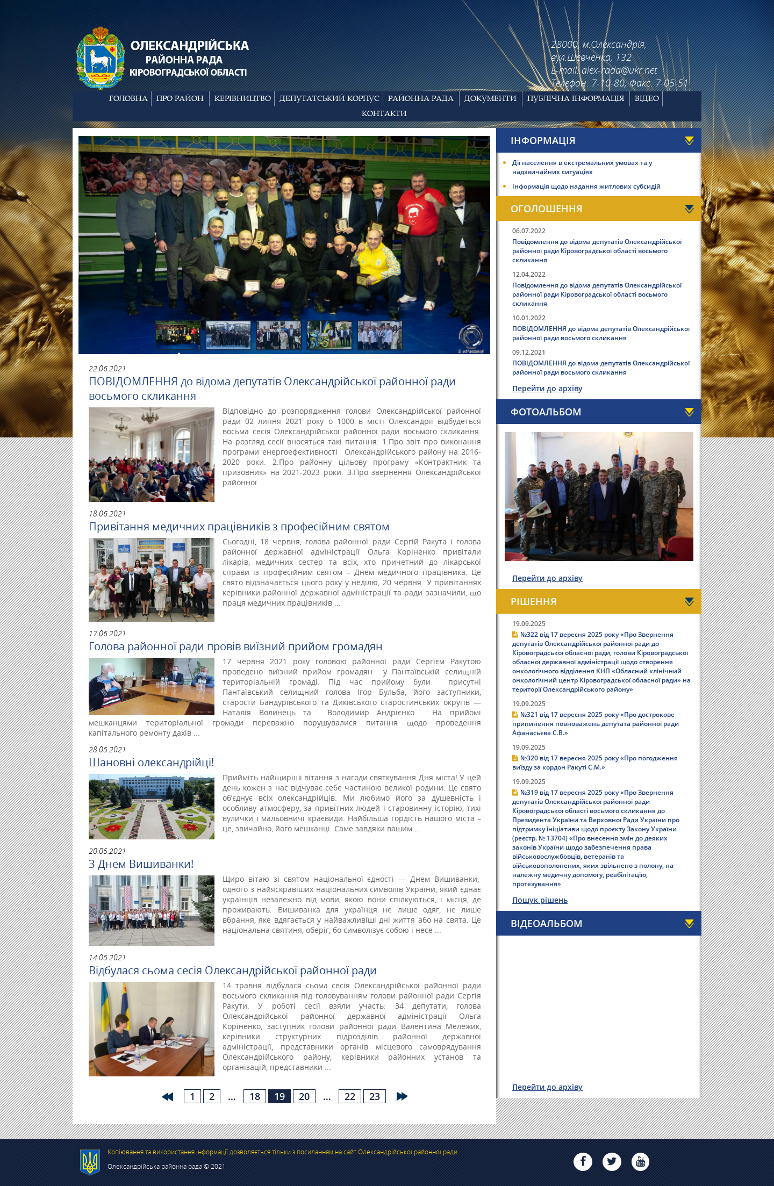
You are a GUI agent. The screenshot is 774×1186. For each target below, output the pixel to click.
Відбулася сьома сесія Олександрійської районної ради (233, 970)
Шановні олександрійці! (151, 762)
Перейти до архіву (547, 388)
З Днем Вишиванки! (141, 864)
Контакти (384, 113)
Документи (490, 98)
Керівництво (242, 98)
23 (374, 1096)
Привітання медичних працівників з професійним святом (239, 526)
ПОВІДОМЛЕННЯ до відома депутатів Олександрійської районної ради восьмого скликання (272, 388)
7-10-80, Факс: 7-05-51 (640, 82)
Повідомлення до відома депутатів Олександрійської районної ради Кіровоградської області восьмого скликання (597, 250)
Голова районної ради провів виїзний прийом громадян (236, 646)
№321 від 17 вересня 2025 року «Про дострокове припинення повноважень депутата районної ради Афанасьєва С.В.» (595, 723)
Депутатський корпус (329, 98)
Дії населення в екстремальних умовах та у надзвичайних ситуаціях (582, 167)
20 (304, 1096)
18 (254, 1096)
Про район (180, 98)
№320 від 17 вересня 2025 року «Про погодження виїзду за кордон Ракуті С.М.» (595, 762)
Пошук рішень (540, 900)
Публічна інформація (575, 98)
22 (350, 1096)
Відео (647, 98)
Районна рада (421, 98)
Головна (128, 98)
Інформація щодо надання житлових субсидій (586, 186)
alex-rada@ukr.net (619, 69)
